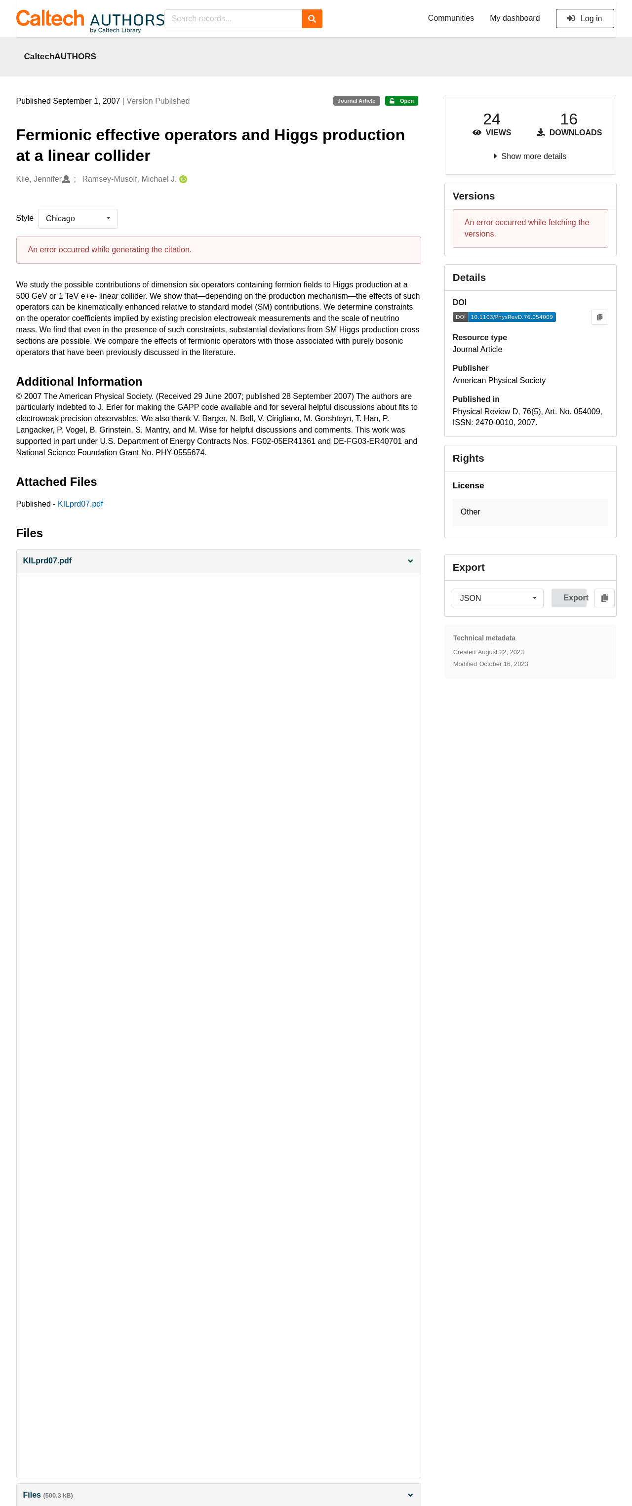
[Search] (312, 18)
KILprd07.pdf (80, 504)
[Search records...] (233, 18)
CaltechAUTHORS (60, 56)
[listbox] (78, 219)
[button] (218, 561)
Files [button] (218, 1495)
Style (25, 218)
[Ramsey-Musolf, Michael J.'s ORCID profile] (182, 179)
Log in (584, 18)
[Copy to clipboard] (600, 317)
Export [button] (575, 598)
